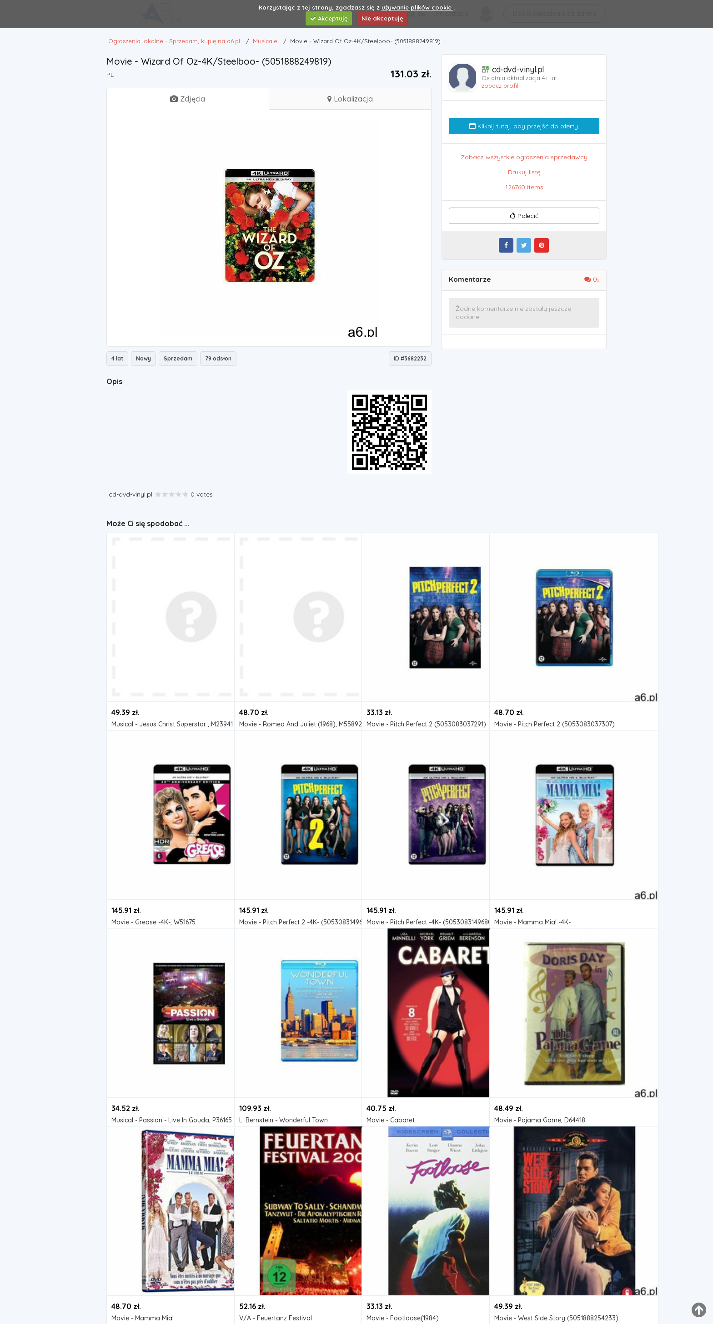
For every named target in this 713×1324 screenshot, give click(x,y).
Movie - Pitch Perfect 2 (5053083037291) (422, 672)
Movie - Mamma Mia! (142, 1266)
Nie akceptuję (382, 18)
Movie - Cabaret (391, 1068)
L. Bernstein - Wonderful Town (283, 1068)
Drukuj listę (524, 172)
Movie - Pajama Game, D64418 (539, 1068)
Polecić (524, 216)
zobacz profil (500, 85)
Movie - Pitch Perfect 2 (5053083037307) (550, 672)
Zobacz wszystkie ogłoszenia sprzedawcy (524, 157)
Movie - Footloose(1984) (403, 1266)
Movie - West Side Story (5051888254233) (550, 1266)
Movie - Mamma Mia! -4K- (532, 870)
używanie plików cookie (417, 7)
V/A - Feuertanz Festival (275, 1266)
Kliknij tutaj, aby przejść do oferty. (524, 126)
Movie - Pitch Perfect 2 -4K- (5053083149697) (295, 870)
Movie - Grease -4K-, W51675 (153, 870)
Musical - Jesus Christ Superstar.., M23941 (167, 672)
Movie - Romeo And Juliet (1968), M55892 (295, 672)
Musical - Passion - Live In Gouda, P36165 (167, 1068)
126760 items (524, 187)
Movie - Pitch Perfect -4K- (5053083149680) (422, 870)
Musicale (131, 684)
